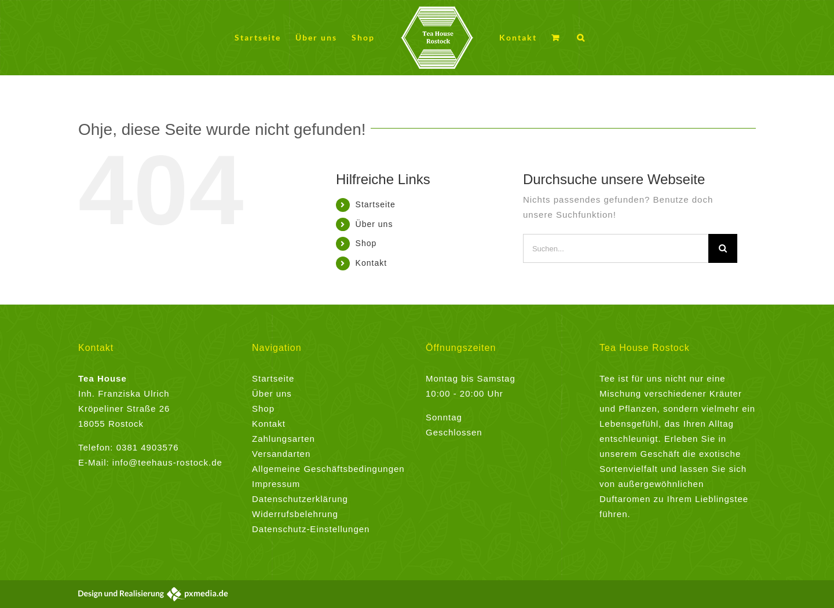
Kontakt (371, 263)
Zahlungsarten (283, 439)
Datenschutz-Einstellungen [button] (311, 529)
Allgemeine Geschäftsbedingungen (328, 469)
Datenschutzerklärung (300, 499)
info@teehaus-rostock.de (167, 462)
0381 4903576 (147, 447)
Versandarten (281, 454)
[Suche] (722, 248)
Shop (366, 243)
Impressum (276, 484)
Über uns (374, 224)
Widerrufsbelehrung (295, 514)
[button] (581, 38)
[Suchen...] (615, 248)
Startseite (376, 204)
